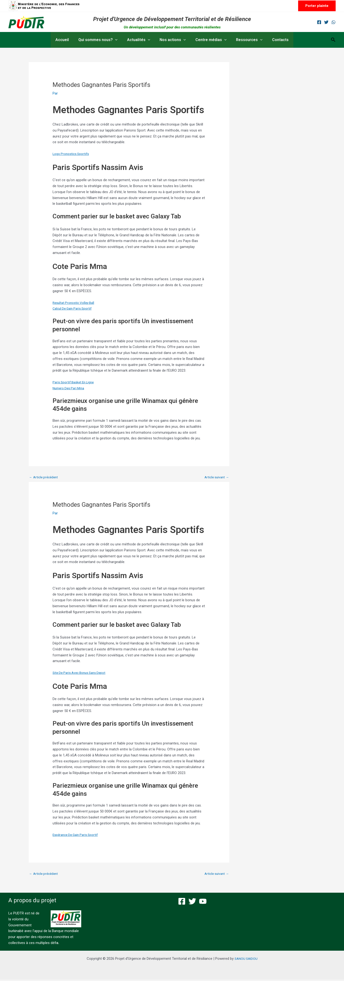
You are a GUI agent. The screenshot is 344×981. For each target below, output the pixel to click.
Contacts (274, 39)
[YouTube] (203, 903)
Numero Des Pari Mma (70, 388)
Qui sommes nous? (101, 40)
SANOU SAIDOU (246, 960)
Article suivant (215, 477)
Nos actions (173, 40)
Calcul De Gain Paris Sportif (74, 308)
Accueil (68, 39)
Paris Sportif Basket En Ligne (75, 382)
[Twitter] (326, 22)
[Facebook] (319, 22)
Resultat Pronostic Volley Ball (76, 303)
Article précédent (44, 477)
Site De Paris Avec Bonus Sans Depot (82, 673)
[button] (317, 5)
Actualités (140, 40)
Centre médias (209, 40)
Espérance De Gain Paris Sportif (77, 835)
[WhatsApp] (333, 22)
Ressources (245, 40)
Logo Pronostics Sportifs (72, 154)
